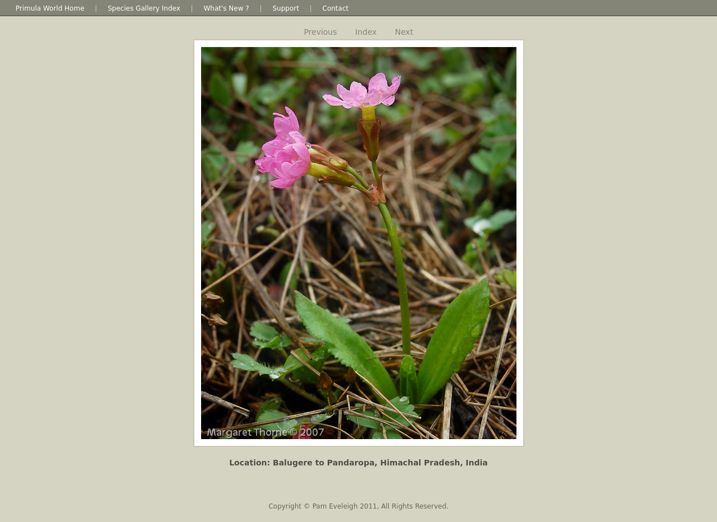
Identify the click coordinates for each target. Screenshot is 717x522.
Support (285, 8)
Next (404, 31)
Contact (336, 8)
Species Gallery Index (144, 8)
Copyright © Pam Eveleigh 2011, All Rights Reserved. (358, 506)
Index (366, 31)
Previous (320, 31)
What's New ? (226, 8)
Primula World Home (50, 8)
